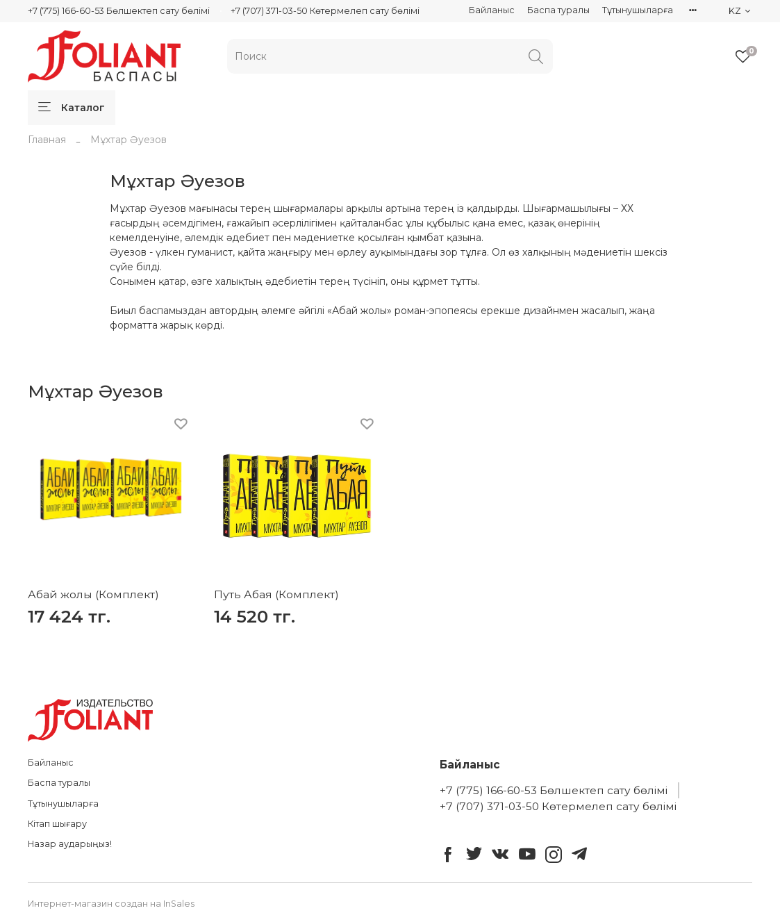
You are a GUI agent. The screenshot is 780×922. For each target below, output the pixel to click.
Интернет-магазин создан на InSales (111, 903)
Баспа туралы (558, 10)
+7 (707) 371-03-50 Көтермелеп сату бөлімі (325, 11)
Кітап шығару (57, 823)
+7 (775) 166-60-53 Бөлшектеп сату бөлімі (119, 11)
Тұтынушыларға (637, 10)
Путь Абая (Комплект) (276, 594)
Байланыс (492, 10)
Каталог (71, 107)
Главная (47, 139)
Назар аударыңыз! (70, 844)
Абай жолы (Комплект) (93, 594)
